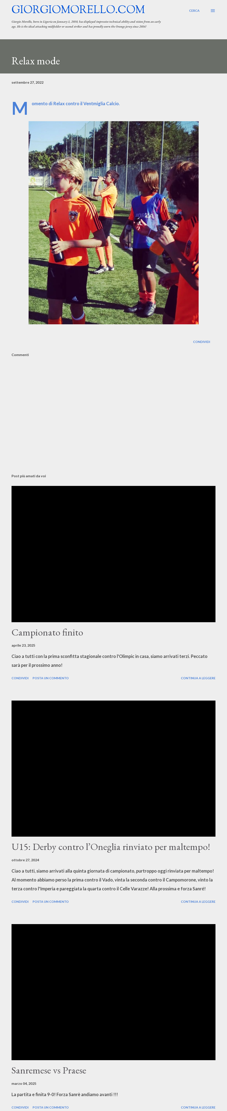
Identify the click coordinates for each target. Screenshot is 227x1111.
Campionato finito (47, 632)
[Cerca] (194, 10)
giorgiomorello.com (78, 10)
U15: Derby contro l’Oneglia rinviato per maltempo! (111, 846)
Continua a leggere (198, 678)
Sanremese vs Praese (49, 1070)
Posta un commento (51, 678)
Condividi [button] (201, 342)
